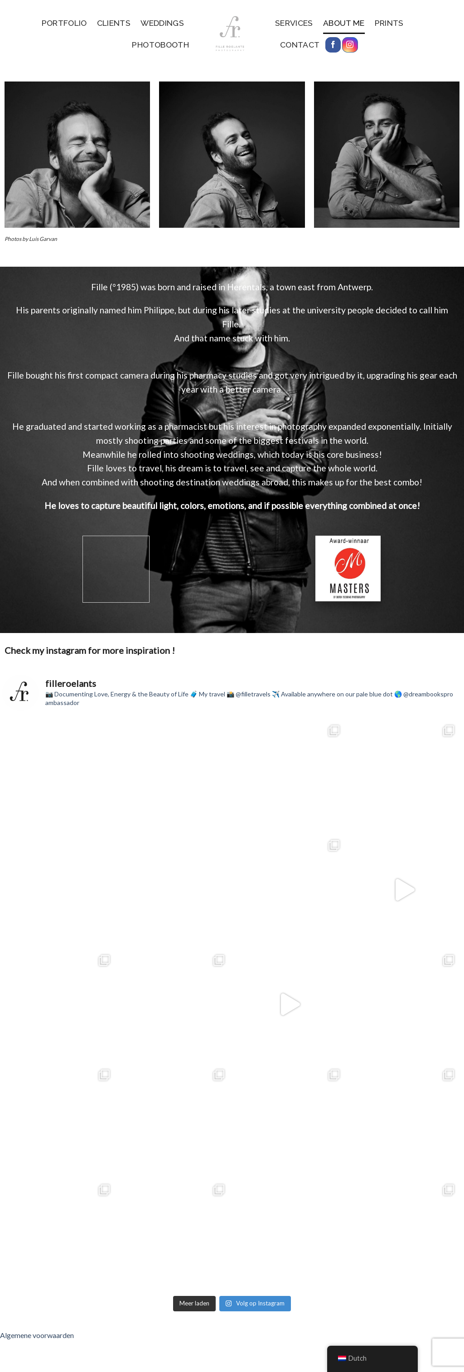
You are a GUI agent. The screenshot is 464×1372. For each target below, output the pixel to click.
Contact (299, 44)
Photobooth (160, 44)
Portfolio (64, 23)
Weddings (162, 23)
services (294, 23)
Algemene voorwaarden (37, 1335)
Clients (113, 23)
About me (344, 23)
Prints (389, 23)
